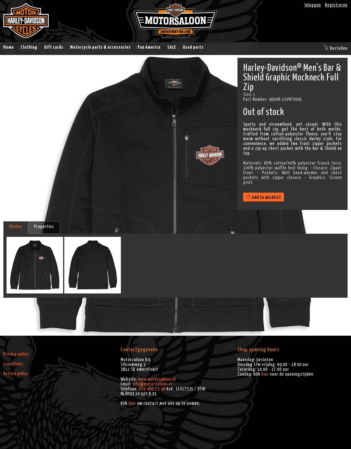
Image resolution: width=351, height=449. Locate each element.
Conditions (13, 364)
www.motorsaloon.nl (157, 379)
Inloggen (313, 5)
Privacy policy (16, 354)
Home (8, 47)
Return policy (15, 373)
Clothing (29, 47)
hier (132, 403)
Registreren (336, 5)
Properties (44, 226)
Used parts (193, 47)
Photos (15, 226)
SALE (171, 47)
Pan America (149, 47)
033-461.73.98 (152, 389)
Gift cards (53, 47)
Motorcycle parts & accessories (100, 47)
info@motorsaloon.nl (152, 384)
